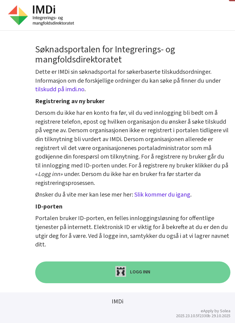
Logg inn (132, 271)
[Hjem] (41, 15)
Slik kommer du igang (162, 194)
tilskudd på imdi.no (59, 89)
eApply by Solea (215, 311)
